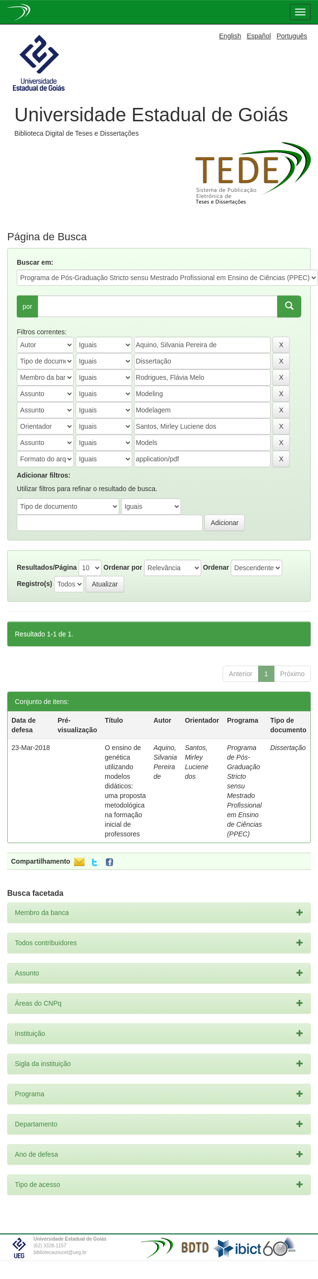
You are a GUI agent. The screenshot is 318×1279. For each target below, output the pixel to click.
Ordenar (216, 567)
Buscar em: (35, 262)
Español (259, 36)
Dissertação (288, 747)
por (27, 306)
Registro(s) (34, 583)
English (230, 36)
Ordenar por (122, 567)
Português (291, 36)
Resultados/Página (47, 567)
